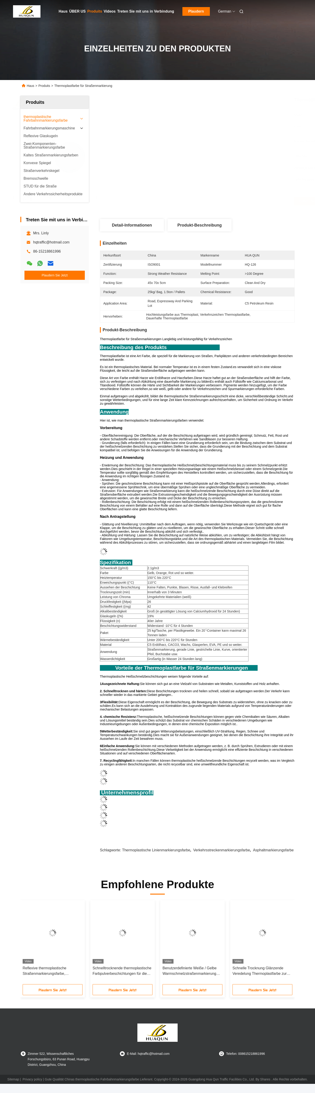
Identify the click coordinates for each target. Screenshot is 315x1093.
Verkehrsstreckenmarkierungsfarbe (221, 850)
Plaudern (196, 11)
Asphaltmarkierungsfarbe (273, 850)
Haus (63, 11)
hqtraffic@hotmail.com (51, 242)
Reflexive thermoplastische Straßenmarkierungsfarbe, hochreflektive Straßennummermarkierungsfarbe (50, 971)
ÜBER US (77, 11)
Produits (94, 11)
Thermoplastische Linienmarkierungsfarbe (156, 850)
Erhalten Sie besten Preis (223, 201)
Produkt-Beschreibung (199, 225)
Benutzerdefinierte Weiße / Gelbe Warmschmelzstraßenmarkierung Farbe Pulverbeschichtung (189, 971)
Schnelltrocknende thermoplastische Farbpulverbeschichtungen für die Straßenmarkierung (122, 971)
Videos (110, 11)
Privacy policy (32, 1079)
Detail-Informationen (132, 225)
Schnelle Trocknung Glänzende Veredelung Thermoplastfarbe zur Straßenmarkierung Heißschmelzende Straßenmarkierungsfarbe (259, 971)
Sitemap (13, 1079)
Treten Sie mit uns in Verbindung (145, 11)
